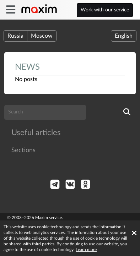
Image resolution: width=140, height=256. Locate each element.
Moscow (42, 36)
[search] (127, 112)
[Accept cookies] (134, 232)
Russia (15, 36)
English (124, 36)
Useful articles (36, 133)
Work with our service (105, 9)
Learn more (86, 249)
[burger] (10, 9)
